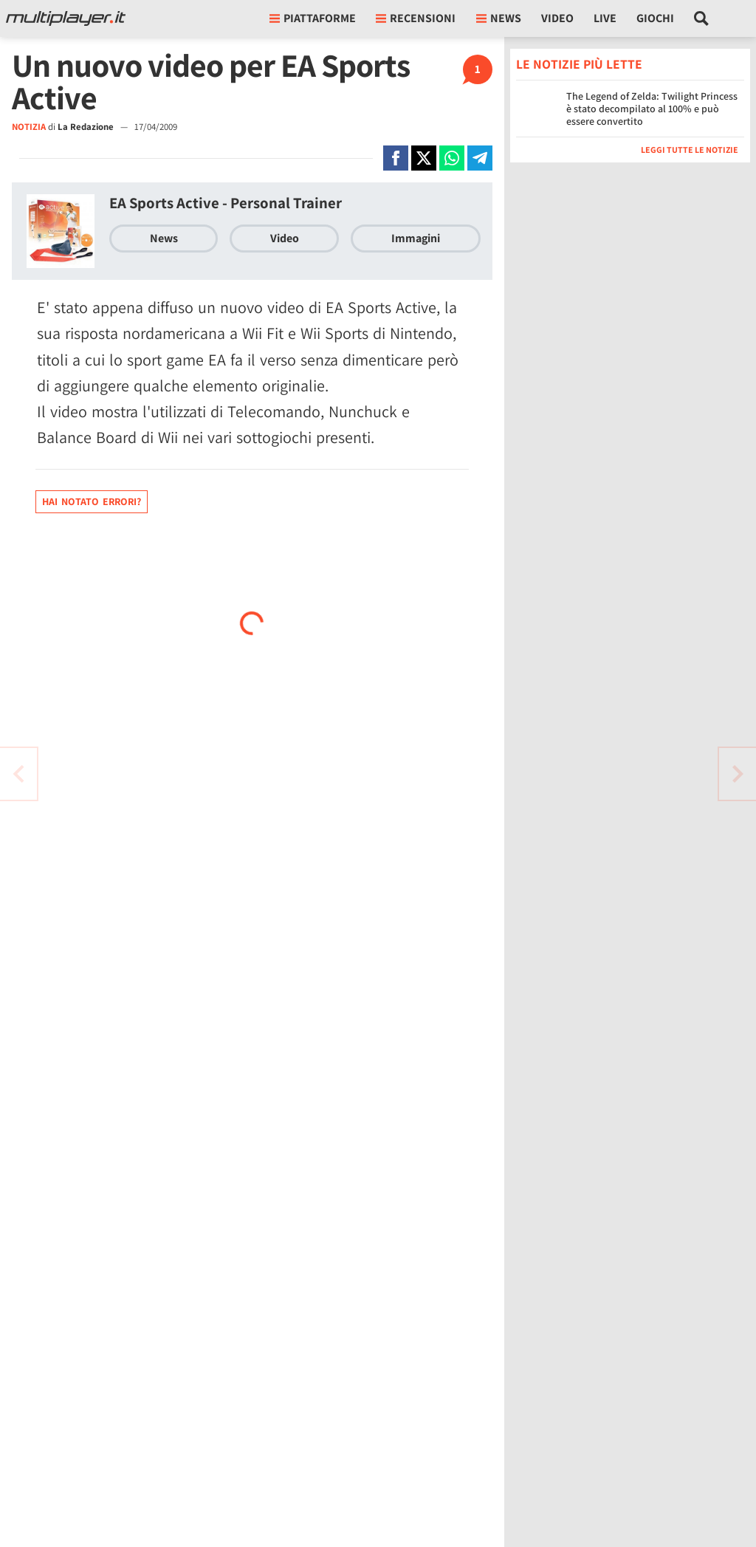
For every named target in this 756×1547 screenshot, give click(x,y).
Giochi (655, 18)
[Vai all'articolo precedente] (737, 774)
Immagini (415, 238)
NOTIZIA (29, 126)
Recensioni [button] (416, 18)
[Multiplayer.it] (66, 18)
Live (605, 18)
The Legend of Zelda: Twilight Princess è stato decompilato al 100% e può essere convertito (652, 108)
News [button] (498, 18)
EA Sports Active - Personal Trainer (225, 203)
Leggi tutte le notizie (689, 149)
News (164, 238)
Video (557, 18)
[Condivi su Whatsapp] (451, 158)
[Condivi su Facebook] (395, 158)
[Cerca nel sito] (701, 18)
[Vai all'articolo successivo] (18, 774)
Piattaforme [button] (312, 18)
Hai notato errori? (91, 501)
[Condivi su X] (423, 158)
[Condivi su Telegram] (479, 158)
